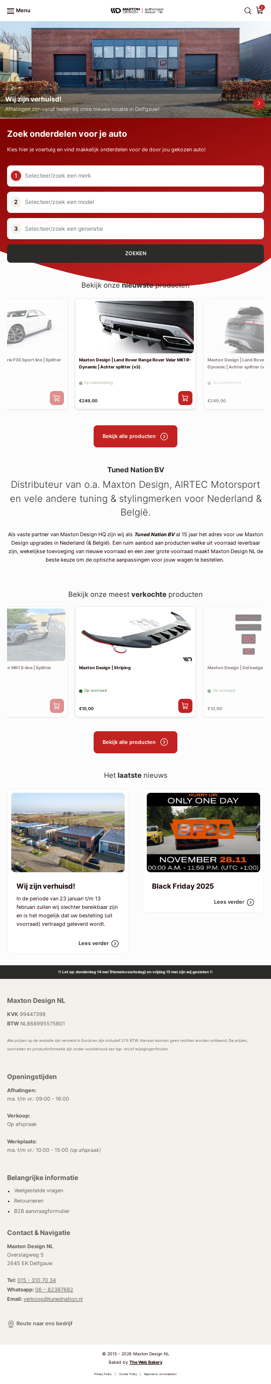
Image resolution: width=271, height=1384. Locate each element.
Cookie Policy (128, 1374)
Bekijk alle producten (135, 436)
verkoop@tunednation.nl (53, 1299)
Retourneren (28, 1201)
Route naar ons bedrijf (39, 1324)
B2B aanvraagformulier (42, 1211)
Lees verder (99, 943)
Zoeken (135, 253)
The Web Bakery (145, 1362)
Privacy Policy (103, 1374)
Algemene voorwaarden (160, 1374)
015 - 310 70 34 (36, 1280)
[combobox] (144, 176)
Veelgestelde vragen (38, 1191)
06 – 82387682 (54, 1290)
